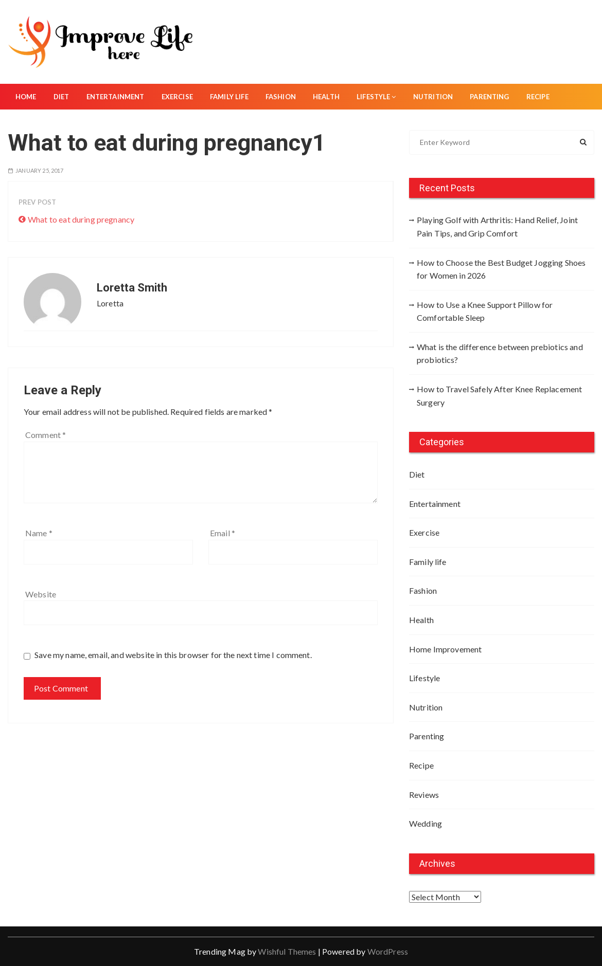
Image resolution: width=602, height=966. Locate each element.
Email (222, 533)
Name (38, 533)
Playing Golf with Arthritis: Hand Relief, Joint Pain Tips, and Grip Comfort (497, 226)
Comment (45, 435)
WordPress (387, 951)
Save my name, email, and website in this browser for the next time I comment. (173, 655)
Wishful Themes (287, 951)
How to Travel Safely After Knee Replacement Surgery (499, 395)
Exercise (177, 97)
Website (40, 594)
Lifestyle (376, 97)
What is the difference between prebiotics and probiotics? (500, 353)
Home (26, 97)
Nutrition (433, 97)
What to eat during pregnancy (81, 219)
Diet (61, 97)
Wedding (425, 823)
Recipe (538, 97)
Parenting (489, 97)
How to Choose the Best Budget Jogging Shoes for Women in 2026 (501, 269)
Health (326, 97)
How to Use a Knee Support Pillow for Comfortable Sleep (485, 311)
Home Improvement (445, 649)
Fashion (280, 97)
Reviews (424, 794)
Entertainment (115, 97)
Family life (229, 97)
